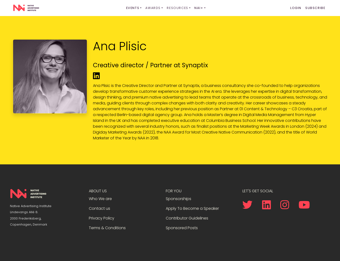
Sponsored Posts (182, 228)
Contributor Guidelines (187, 218)
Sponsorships (178, 199)
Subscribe (315, 8)
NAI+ (198, 8)
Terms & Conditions (107, 228)
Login (295, 8)
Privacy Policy (101, 218)
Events (133, 8)
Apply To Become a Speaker (192, 208)
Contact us (99, 208)
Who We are (100, 199)
